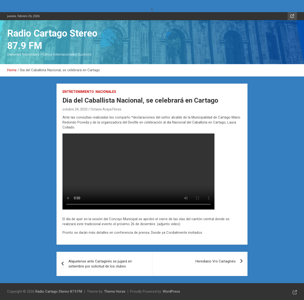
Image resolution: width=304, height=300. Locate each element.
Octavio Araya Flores (105, 109)
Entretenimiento (78, 92)
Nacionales (105, 92)
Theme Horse (114, 291)
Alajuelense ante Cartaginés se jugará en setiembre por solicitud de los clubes (100, 263)
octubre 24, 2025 (75, 109)
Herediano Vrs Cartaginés (215, 261)
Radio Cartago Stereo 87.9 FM (58, 291)
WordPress (171, 291)
